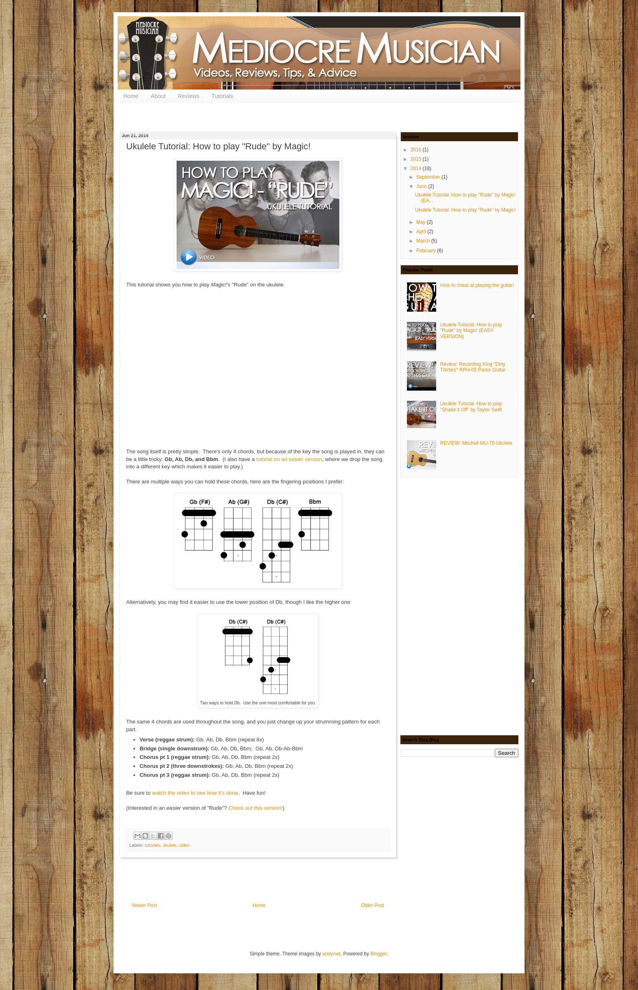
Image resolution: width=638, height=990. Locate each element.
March (423, 241)
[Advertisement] (278, 119)
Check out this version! (255, 808)
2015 (417, 159)
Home (130, 96)
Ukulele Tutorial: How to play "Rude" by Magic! (465, 210)
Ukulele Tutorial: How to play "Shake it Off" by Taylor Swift (471, 406)
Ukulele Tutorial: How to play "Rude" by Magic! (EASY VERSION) (471, 330)
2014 (417, 168)
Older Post (372, 905)
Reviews (188, 96)
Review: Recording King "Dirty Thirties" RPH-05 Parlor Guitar (473, 367)
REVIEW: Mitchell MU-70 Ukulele (476, 443)
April (421, 231)
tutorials (152, 845)
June (422, 186)
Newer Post (144, 905)
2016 (417, 150)
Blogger (378, 954)
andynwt (331, 954)
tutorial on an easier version (289, 459)
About (158, 96)
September (428, 177)
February (426, 251)
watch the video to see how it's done (195, 793)
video (184, 845)
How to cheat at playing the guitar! (477, 285)
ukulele (170, 845)
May (421, 222)
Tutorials (222, 96)
